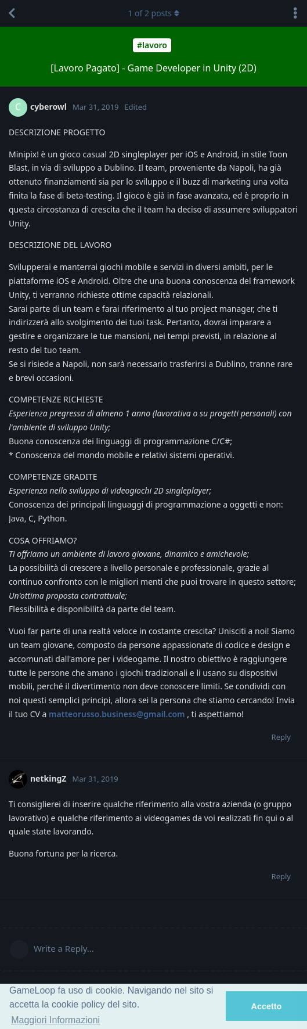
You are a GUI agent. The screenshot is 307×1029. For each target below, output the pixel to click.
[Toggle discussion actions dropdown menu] (295, 13)
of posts (153, 13)
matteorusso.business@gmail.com (117, 713)
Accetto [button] (266, 1006)
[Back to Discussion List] (11, 13)
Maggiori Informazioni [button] (55, 1020)
